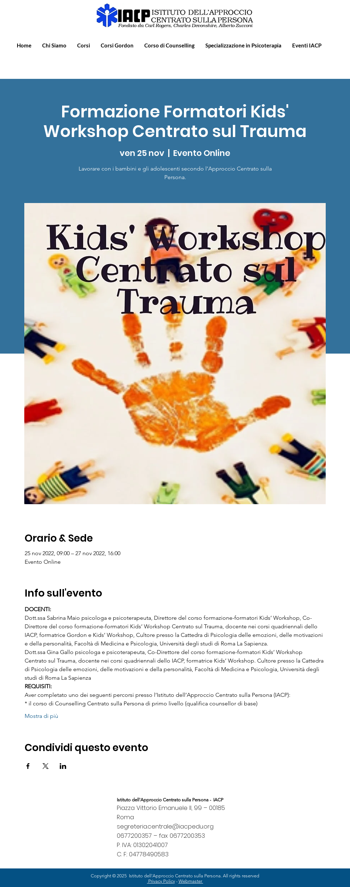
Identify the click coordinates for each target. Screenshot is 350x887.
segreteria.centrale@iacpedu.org (165, 826)
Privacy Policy (161, 881)
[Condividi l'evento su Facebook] (28, 766)
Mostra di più (41, 716)
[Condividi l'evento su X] (45, 766)
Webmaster (191, 881)
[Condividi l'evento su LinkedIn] (63, 766)
